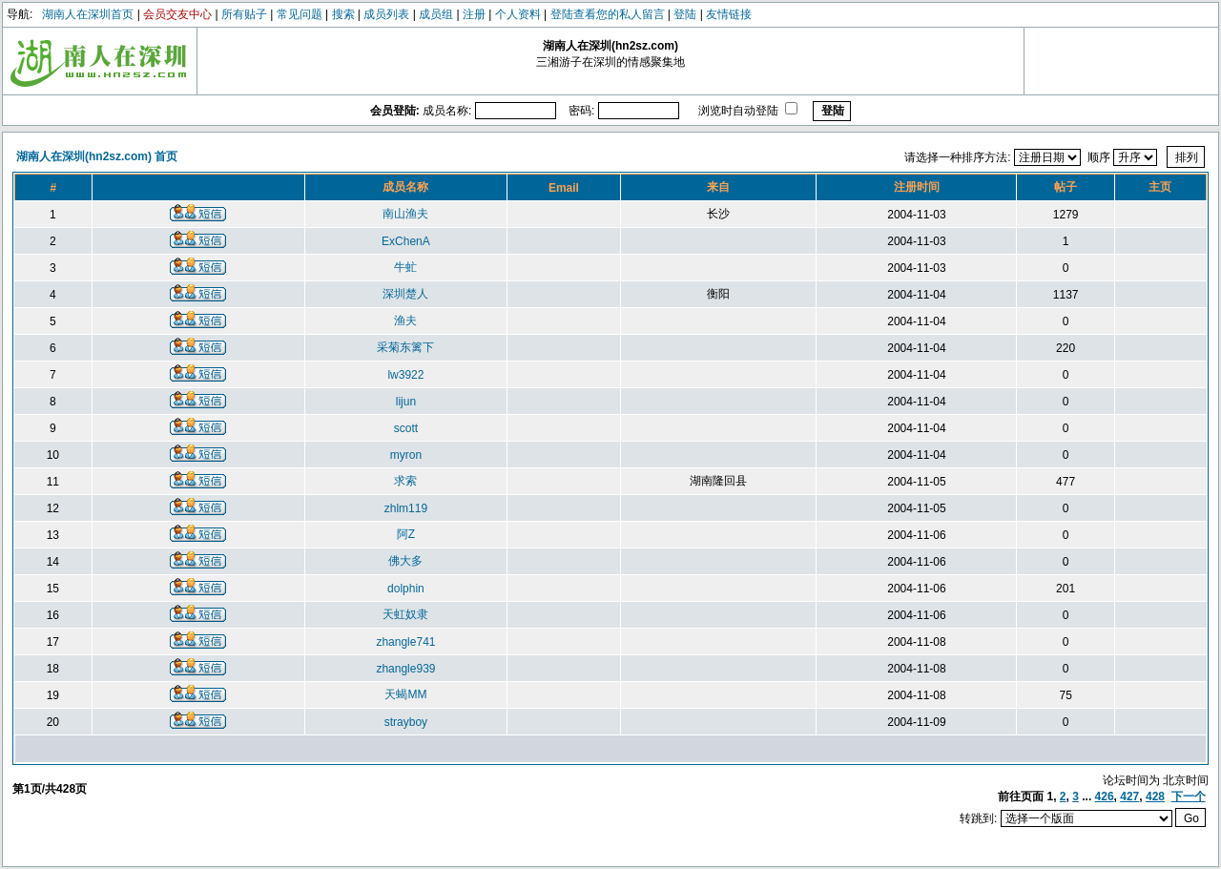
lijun (406, 401)
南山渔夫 (405, 213)
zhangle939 (405, 668)
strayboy (405, 722)
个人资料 (518, 14)
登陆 (684, 14)
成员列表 (386, 14)
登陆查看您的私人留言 (607, 14)
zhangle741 (405, 642)
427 (1129, 796)
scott (406, 428)
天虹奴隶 (405, 614)
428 (1155, 796)
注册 (474, 14)
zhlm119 (405, 508)
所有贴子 (244, 14)
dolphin (405, 588)
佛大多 (405, 561)
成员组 (436, 14)
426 (1104, 796)
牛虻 (405, 267)
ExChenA (406, 241)
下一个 (1188, 796)
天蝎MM (405, 694)
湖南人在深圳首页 (88, 14)
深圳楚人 (405, 293)
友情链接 (729, 14)
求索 (405, 480)
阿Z (406, 534)
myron (406, 455)
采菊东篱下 (405, 347)
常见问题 (299, 14)
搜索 (343, 14)
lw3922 (405, 375)
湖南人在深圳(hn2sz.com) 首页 (96, 156)
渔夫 (405, 320)
